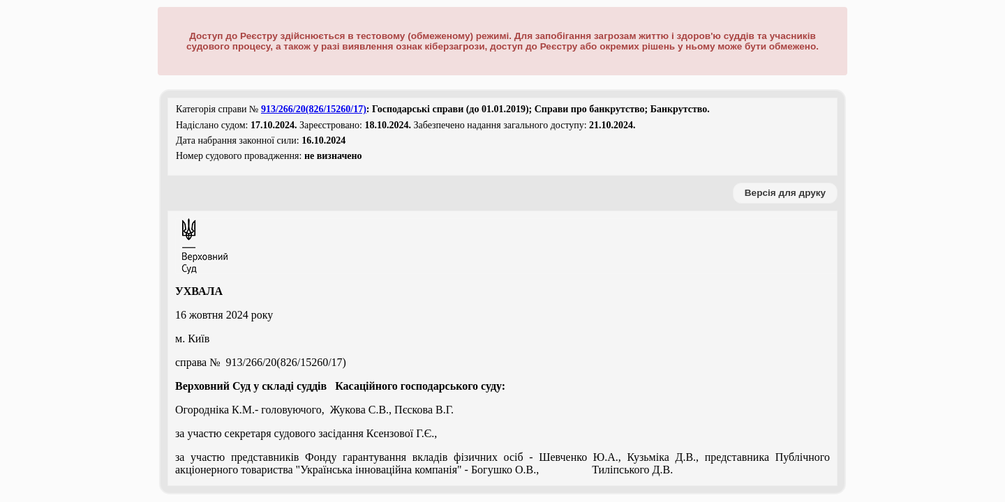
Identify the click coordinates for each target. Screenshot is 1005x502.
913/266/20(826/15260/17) (313, 109)
